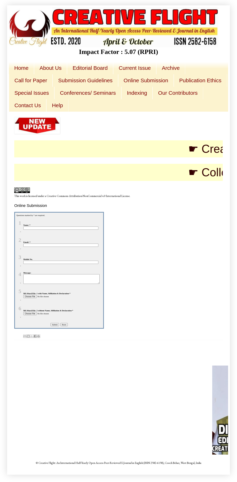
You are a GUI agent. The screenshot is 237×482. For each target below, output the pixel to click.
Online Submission (146, 80)
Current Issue (135, 68)
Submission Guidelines (85, 80)
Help (57, 105)
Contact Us (27, 105)
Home (21, 68)
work (23, 196)
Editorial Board (90, 68)
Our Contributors (178, 93)
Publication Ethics (200, 80)
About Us (50, 68)
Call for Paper (30, 80)
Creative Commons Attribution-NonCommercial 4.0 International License (88, 196)
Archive (171, 68)
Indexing (137, 93)
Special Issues (31, 93)
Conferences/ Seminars (88, 93)
